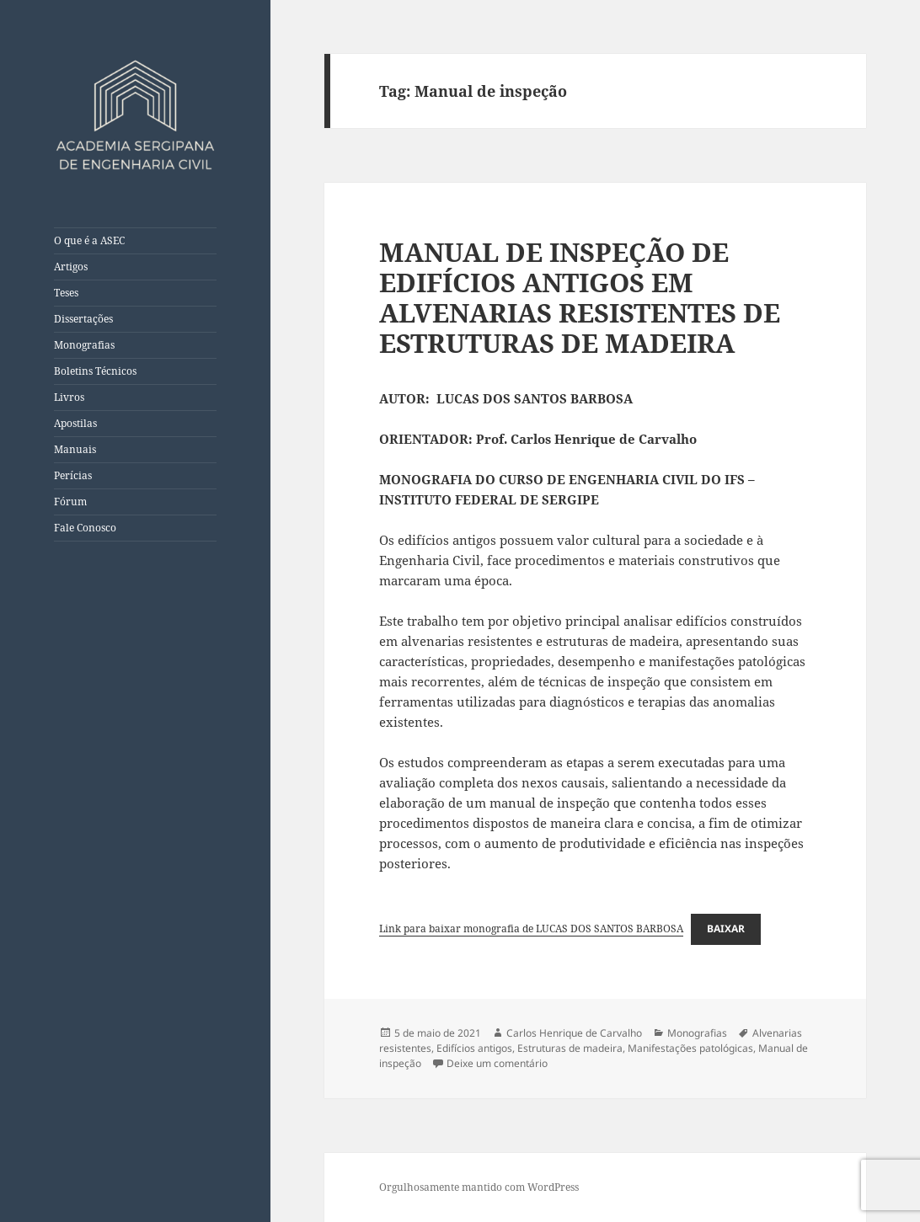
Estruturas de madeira (570, 1048)
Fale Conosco (85, 527)
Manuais (75, 449)
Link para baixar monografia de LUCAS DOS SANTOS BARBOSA (531, 928)
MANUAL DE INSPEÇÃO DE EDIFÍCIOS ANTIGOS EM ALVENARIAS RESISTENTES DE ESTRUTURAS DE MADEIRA (579, 297)
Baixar (726, 928)
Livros (69, 397)
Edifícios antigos (474, 1048)
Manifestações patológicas (690, 1048)
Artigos (71, 266)
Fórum (70, 501)
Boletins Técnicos (95, 371)
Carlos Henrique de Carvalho (574, 1033)
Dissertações (83, 319)
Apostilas (75, 423)
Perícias (73, 475)
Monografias (84, 345)
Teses (66, 292)
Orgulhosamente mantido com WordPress (479, 1187)
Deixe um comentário (497, 1063)
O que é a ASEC (89, 240)
